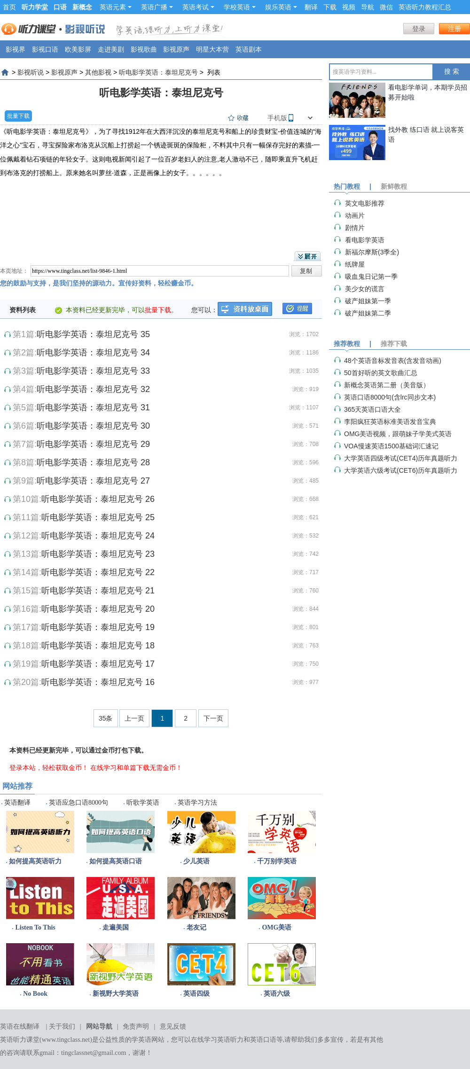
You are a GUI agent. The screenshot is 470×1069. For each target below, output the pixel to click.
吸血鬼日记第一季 (371, 276)
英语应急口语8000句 (78, 802)
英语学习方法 (197, 802)
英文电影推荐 (364, 203)
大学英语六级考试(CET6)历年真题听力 (400, 470)
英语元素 (116, 7)
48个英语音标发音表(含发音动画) (392, 360)
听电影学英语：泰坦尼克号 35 (93, 334)
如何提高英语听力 (35, 861)
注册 (454, 28)
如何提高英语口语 (115, 861)
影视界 (15, 49)
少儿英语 (196, 861)
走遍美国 (115, 927)
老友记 (196, 927)
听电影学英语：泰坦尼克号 (158, 72)
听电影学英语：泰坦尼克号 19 (98, 627)
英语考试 (198, 7)
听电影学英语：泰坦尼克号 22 (98, 572)
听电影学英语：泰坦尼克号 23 (98, 554)
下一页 (213, 718)
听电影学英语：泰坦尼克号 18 (98, 645)
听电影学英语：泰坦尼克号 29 (93, 444)
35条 (106, 718)
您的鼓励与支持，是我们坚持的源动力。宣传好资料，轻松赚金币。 (98, 283)
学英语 (141, 1039)
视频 (348, 7)
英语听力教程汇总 (425, 7)
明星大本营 (212, 49)
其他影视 (98, 72)
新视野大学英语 (116, 993)
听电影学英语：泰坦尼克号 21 (98, 590)
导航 (367, 7)
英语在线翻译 (19, 1026)
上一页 (134, 718)
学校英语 (240, 7)
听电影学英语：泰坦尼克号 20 (98, 609)
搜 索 (451, 71)
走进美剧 (111, 49)
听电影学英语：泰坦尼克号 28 (93, 462)
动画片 (355, 215)
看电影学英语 (364, 240)
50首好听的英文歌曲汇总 (380, 373)
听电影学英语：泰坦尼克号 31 (93, 407)
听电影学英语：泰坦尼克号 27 (93, 480)
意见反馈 (173, 1026)
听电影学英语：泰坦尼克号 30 (93, 426)
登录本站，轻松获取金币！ (48, 767)
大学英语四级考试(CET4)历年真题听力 (400, 458)
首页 (9, 7)
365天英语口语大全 (372, 409)
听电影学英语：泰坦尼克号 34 (93, 352)
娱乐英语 (281, 7)
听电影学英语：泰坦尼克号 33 (93, 371)
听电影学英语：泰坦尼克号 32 (93, 389)
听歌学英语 (142, 802)
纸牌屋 (355, 264)
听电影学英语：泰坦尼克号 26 (98, 499)
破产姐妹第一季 (368, 301)
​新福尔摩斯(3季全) (372, 252)
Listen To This (35, 927)
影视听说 (30, 72)
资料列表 (22, 310)
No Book (35, 993)
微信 (386, 7)
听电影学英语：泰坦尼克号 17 (98, 664)
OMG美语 (276, 927)
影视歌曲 (144, 49)
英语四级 (196, 993)
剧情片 (355, 227)
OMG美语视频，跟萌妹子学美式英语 (398, 434)
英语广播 (157, 7)
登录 (418, 28)
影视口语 (45, 49)
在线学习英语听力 (217, 1039)
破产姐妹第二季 (368, 313)
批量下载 (18, 116)
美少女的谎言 (364, 288)
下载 (330, 7)
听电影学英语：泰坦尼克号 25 (98, 517)
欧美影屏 (78, 49)
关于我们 (62, 1026)
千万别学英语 (277, 861)
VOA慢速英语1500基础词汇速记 (391, 446)
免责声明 (136, 1026)
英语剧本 (248, 49)
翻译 (311, 7)
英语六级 (277, 993)
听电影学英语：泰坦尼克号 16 (98, 682)
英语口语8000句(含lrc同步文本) (390, 397)
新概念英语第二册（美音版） (387, 385)
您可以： (204, 310)
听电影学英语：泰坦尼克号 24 (98, 535)
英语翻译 (17, 802)
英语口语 (263, 1039)
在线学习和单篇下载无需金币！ (136, 767)
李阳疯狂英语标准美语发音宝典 (390, 421)
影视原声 (176, 49)
